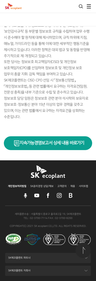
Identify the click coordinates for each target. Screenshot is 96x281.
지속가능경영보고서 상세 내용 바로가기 (51, 143)
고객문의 (62, 186)
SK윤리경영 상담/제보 (42, 186)
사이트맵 (83, 186)
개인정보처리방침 (17, 186)
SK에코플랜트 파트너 (19, 259)
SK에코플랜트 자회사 (19, 272)
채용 (72, 186)
